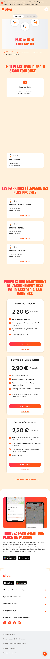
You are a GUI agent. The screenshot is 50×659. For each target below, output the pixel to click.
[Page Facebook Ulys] (4, 622)
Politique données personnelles (14, 644)
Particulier (18, 16)
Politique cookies (9, 648)
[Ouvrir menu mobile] (3, 9)
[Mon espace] (46, 9)
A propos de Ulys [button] (25, 611)
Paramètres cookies (10, 653)
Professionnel (31, 16)
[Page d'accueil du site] (6, 576)
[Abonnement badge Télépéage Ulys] (8, 9)
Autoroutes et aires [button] (25, 604)
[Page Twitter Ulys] (9, 622)
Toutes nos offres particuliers (25, 479)
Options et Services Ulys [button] (25, 597)
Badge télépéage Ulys (8, 52)
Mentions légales (9, 634)
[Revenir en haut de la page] (45, 654)
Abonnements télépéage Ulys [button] (25, 590)
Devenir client (25, 344)
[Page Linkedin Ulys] (14, 622)
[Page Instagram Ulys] (19, 622)
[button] (25, 215)
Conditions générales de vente (14, 639)
